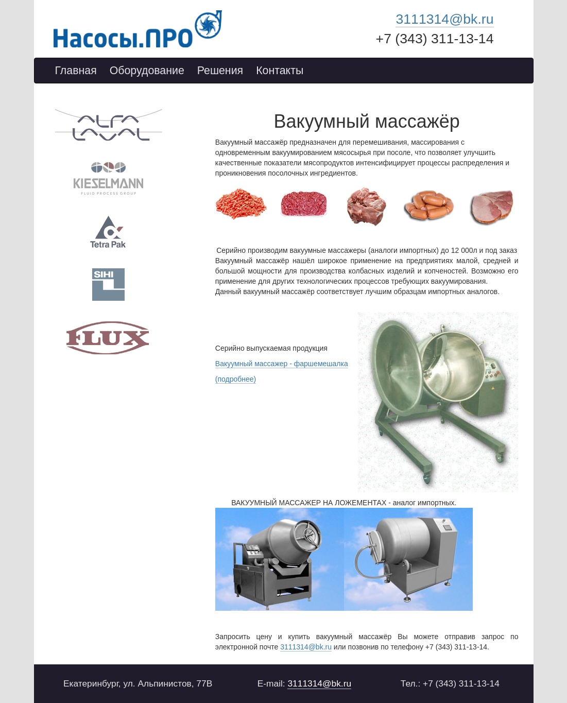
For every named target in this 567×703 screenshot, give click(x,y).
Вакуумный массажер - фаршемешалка (281, 363)
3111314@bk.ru (444, 19)
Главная (76, 70)
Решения (220, 70)
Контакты (279, 70)
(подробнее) (235, 379)
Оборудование (147, 70)
